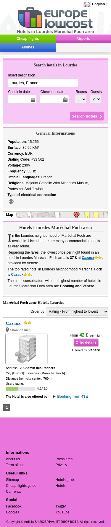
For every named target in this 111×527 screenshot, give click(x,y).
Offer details (86, 342)
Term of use (15, 465)
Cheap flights (28, 39)
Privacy (61, 465)
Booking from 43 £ (72, 396)
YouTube (63, 512)
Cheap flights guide (21, 486)
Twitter (61, 506)
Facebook (14, 506)
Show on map (20, 330)
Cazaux (88, 258)
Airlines (27, 47)
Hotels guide (65, 480)
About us (13, 459)
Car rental (14, 492)
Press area (64, 459)
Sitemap (12, 480)
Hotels (61, 486)
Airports (83, 39)
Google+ (13, 512)
